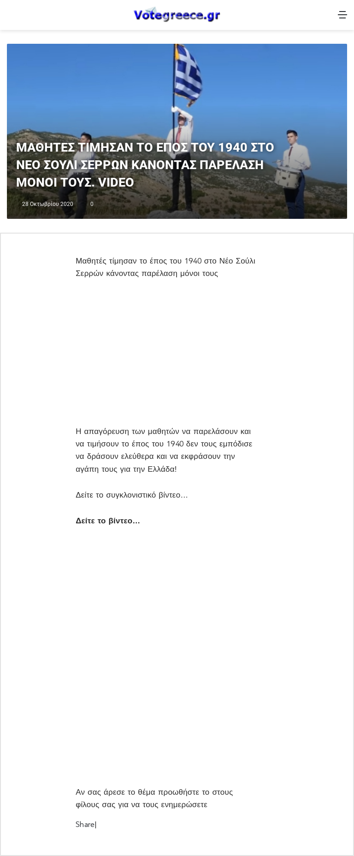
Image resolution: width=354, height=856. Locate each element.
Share (85, 824)
